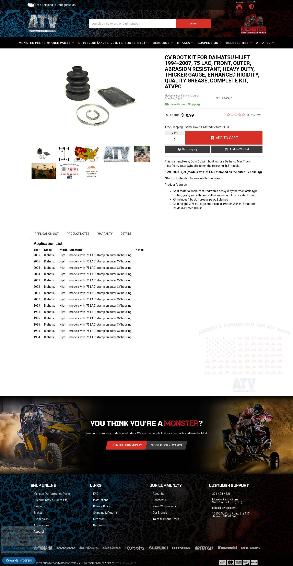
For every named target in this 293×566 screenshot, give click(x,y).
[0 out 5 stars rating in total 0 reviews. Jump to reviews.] (244, 115)
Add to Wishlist (239, 149)
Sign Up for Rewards (166, 445)
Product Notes (78, 233)
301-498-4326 (221, 493)
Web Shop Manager (125, 558)
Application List (47, 233)
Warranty (105, 233)
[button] (150, 23)
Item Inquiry (189, 149)
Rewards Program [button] (19, 560)
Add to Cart (227, 138)
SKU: (218, 98)
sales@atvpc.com (223, 507)
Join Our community (127, 445)
